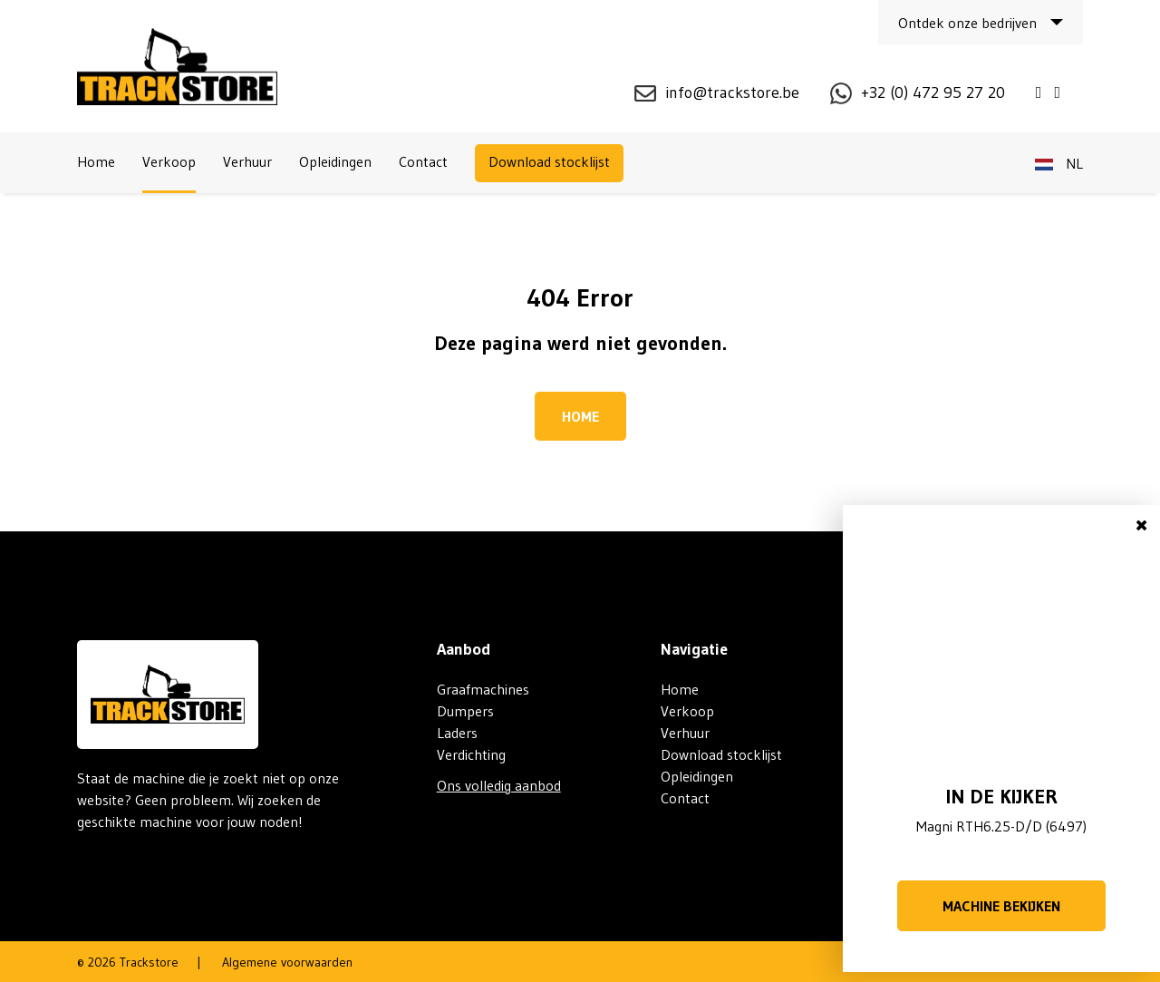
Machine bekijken (1001, 906)
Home (96, 161)
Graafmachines (483, 689)
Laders (457, 733)
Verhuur (247, 161)
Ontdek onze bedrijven (967, 23)
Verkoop (169, 161)
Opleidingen (335, 161)
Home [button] (580, 416)
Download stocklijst (549, 161)
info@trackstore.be (732, 92)
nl (1059, 163)
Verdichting (471, 754)
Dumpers (465, 711)
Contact (423, 161)
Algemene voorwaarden (287, 962)
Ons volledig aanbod (499, 785)
